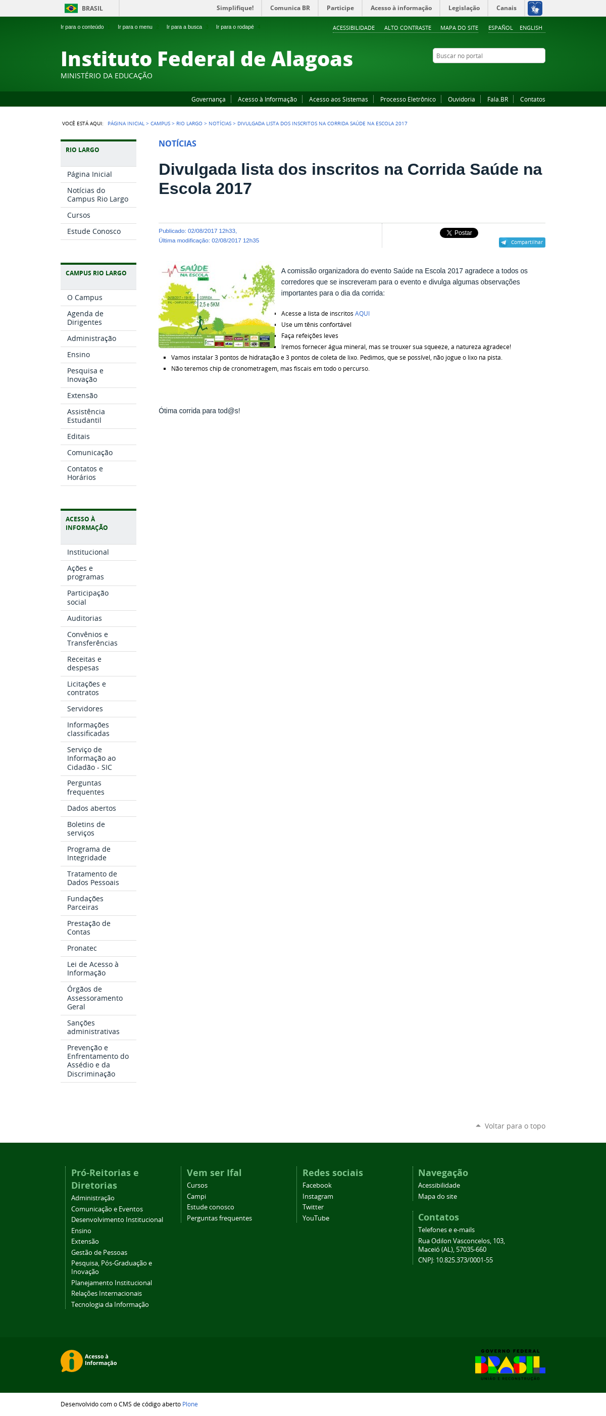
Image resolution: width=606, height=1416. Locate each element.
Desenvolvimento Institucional (117, 1219)
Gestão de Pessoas (99, 1252)
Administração (93, 1198)
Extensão (85, 1241)
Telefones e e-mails (446, 1230)
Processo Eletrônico (408, 99)
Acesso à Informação (267, 99)
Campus (160, 123)
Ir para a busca (189, 27)
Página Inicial (126, 123)
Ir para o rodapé (239, 27)
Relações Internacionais (106, 1293)
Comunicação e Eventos (107, 1209)
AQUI (362, 313)
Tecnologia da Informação (110, 1304)
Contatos (532, 99)
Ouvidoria (461, 99)
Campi (196, 1196)
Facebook (490, 75)
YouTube (502, 75)
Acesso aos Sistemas (338, 99)
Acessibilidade (354, 27)
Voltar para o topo (515, 1126)
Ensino (81, 1231)
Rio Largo (189, 123)
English (531, 27)
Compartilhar (527, 242)
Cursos (197, 1185)
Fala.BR (497, 99)
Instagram (515, 75)
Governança (208, 99)
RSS (540, 75)
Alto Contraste (407, 27)
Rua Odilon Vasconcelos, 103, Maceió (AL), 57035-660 (461, 1245)
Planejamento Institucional (111, 1283)
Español (500, 27)
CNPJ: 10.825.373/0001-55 (455, 1260)
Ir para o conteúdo (86, 27)
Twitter (528, 75)
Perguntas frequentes (219, 1218)
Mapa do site (459, 27)
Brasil (92, 8)
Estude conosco (210, 1207)
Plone (190, 1404)
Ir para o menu (139, 27)
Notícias (220, 123)
